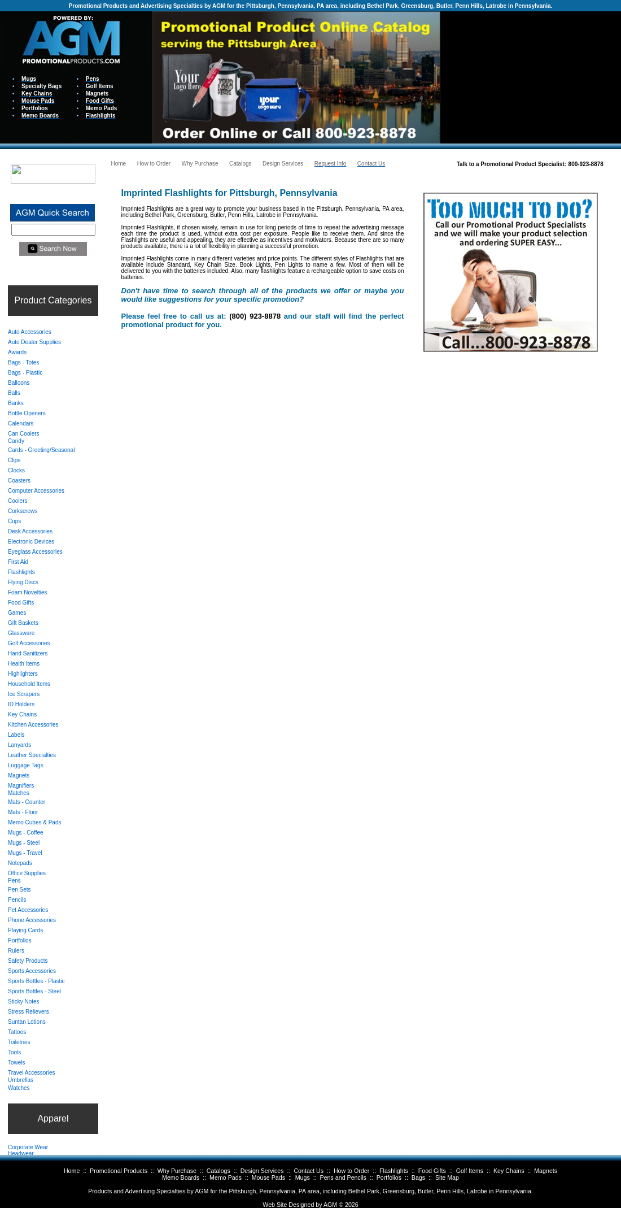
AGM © (333, 1204)
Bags (418, 1177)
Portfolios (389, 1177)
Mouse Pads (268, 1177)
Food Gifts (432, 1170)
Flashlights (393, 1170)
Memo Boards (180, 1177)
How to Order (351, 1170)
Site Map (447, 1177)
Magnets (545, 1170)
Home (72, 1170)
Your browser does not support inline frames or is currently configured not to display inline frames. (531, 76)
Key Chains (508, 1170)
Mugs (302, 1177)
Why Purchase (177, 1170)
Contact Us (308, 1170)
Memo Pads (225, 1177)
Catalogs (218, 1170)
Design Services (262, 1170)
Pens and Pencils (343, 1177)
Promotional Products (118, 1170)
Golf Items (470, 1170)
